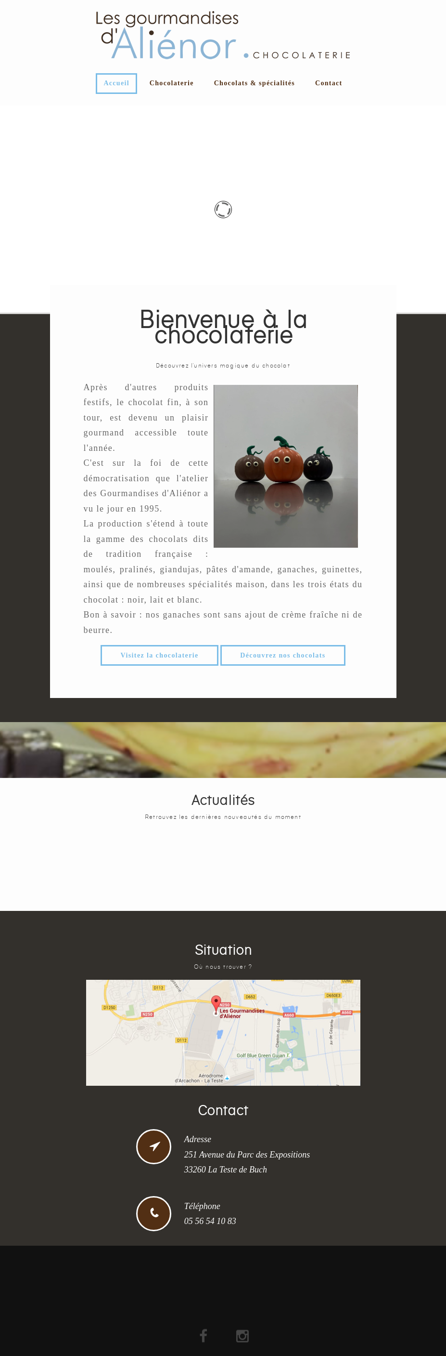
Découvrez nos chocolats (282, 655)
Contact (329, 83)
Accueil (116, 83)
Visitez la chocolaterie (159, 655)
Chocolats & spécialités (254, 83)
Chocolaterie (172, 83)
